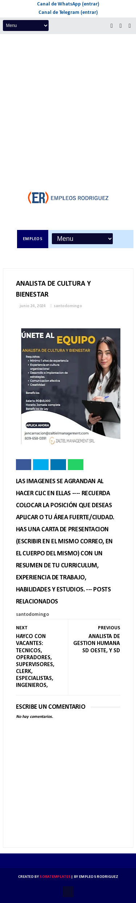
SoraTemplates (55, 877)
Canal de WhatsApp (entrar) (68, 4)
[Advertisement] (68, 106)
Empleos (33, 239)
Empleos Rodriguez (98, 877)
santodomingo (68, 306)
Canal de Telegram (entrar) (68, 12)
